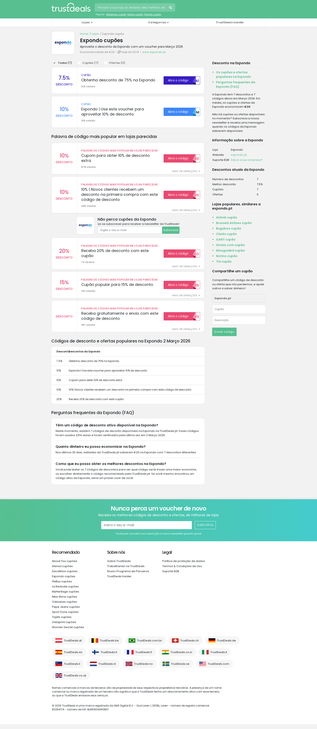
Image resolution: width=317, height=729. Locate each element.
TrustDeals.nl (107, 669)
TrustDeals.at (73, 645)
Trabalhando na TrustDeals (125, 571)
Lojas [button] (86, 22)
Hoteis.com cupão (230, 245)
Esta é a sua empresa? (247, 160)
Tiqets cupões (62, 622)
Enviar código (224, 332)
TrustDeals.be (109, 645)
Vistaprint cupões (64, 627)
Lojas (95, 34)
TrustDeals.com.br (149, 645)
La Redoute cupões (65, 591)
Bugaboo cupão (228, 228)
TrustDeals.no (143, 669)
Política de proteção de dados (183, 566)
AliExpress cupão (116, 14)
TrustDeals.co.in (181, 657)
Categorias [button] (157, 22)
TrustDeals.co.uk (75, 680)
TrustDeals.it (218, 657)
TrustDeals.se (180, 669)
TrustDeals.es (73, 657)
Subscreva (170, 233)
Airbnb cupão (226, 217)
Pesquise (171, 8)
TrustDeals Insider (230, 22)
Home (84, 34)
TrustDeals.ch (189, 645)
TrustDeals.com (218, 669)
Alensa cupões (62, 571)
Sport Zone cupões (65, 617)
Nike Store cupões (64, 602)
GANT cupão (226, 239)
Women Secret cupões (68, 632)
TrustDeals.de (226, 645)
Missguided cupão (230, 250)
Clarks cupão (226, 234)
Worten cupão (152, 14)
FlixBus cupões (62, 586)
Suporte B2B (170, 576)
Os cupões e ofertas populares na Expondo (233, 74)
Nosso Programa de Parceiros (128, 576)
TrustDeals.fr (143, 657)
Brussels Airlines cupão (234, 223)
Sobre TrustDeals (119, 566)
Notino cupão (135, 14)
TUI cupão (224, 261)
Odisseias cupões (64, 607)
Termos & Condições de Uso (182, 571)
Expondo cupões (63, 581)
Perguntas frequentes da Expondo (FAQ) (235, 84)
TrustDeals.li (72, 669)
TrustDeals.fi (109, 657)
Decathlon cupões (64, 576)
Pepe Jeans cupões (66, 612)
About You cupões (64, 566)
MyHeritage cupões (65, 596)
